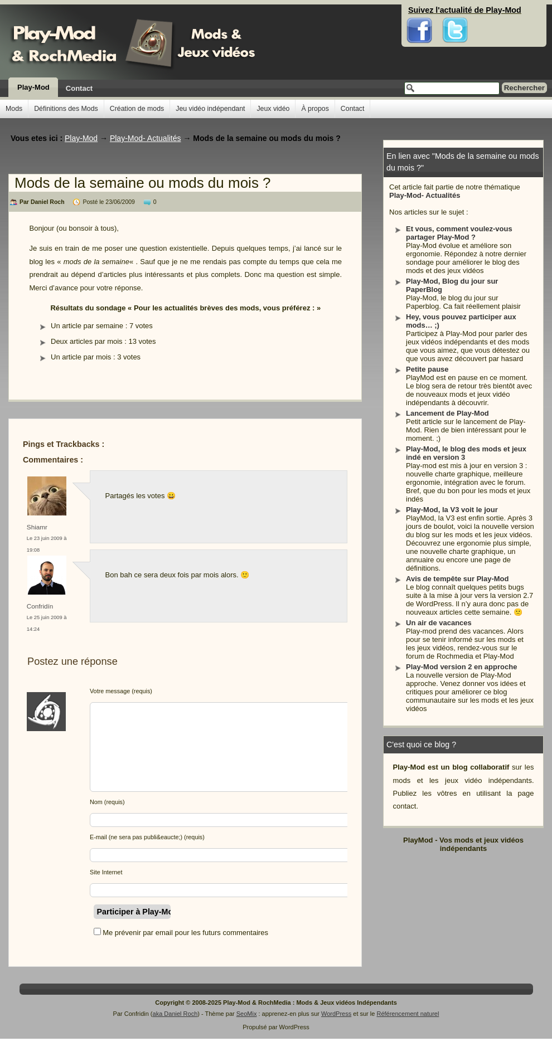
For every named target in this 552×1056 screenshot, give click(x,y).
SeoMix (246, 1013)
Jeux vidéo (272, 109)
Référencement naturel (407, 1013)
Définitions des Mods (66, 109)
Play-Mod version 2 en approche (461, 667)
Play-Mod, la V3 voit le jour (452, 509)
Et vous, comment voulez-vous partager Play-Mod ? (459, 233)
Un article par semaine (87, 326)
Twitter (455, 11)
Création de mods (137, 109)
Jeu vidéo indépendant (210, 109)
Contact (79, 88)
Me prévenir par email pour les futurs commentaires (185, 932)
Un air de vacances (439, 623)
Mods (14, 109)
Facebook (419, 11)
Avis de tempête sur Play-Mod (457, 579)
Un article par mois (81, 357)
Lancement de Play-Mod (447, 413)
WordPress (336, 1013)
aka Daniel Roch (175, 1013)
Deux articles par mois (87, 341)
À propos (314, 109)
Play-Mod (33, 87)
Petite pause (427, 369)
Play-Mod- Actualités (424, 195)
